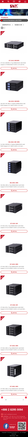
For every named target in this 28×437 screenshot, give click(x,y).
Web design (12, 435)
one (2, 28)
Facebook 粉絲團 (16, 423)
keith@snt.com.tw (12, 414)
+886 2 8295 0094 (12, 409)
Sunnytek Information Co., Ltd (14, 6)
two (4, 28)
